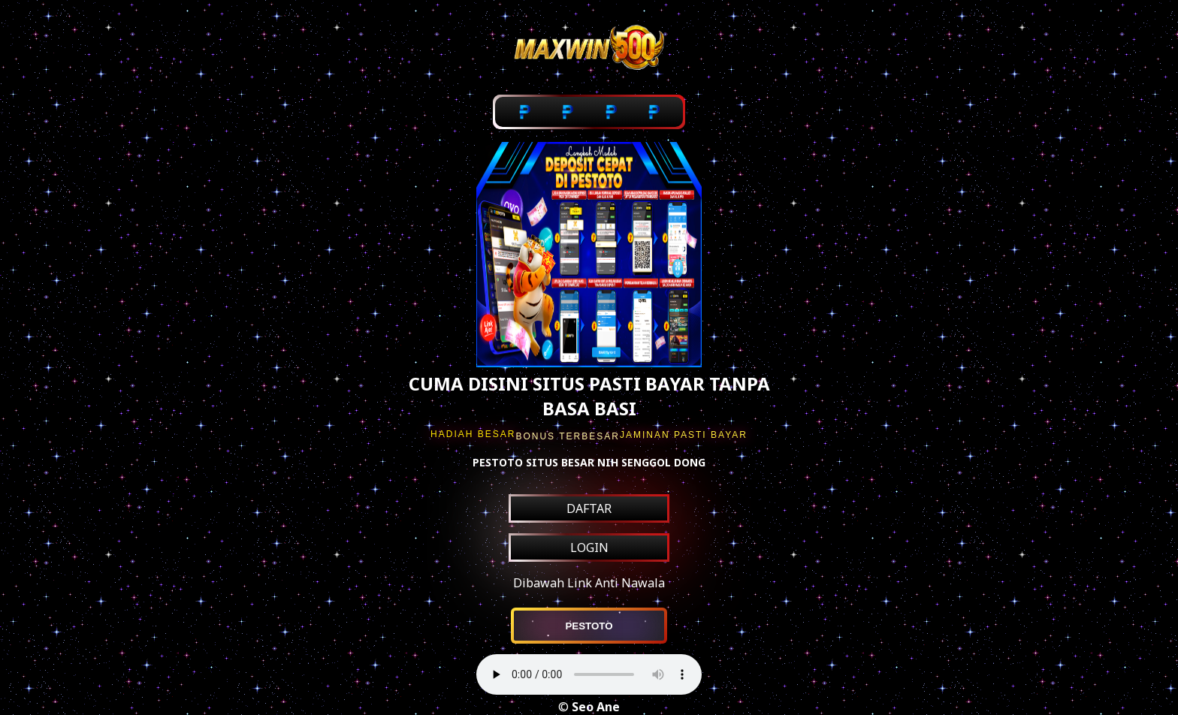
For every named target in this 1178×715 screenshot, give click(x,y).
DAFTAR (589, 508)
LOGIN (589, 547)
